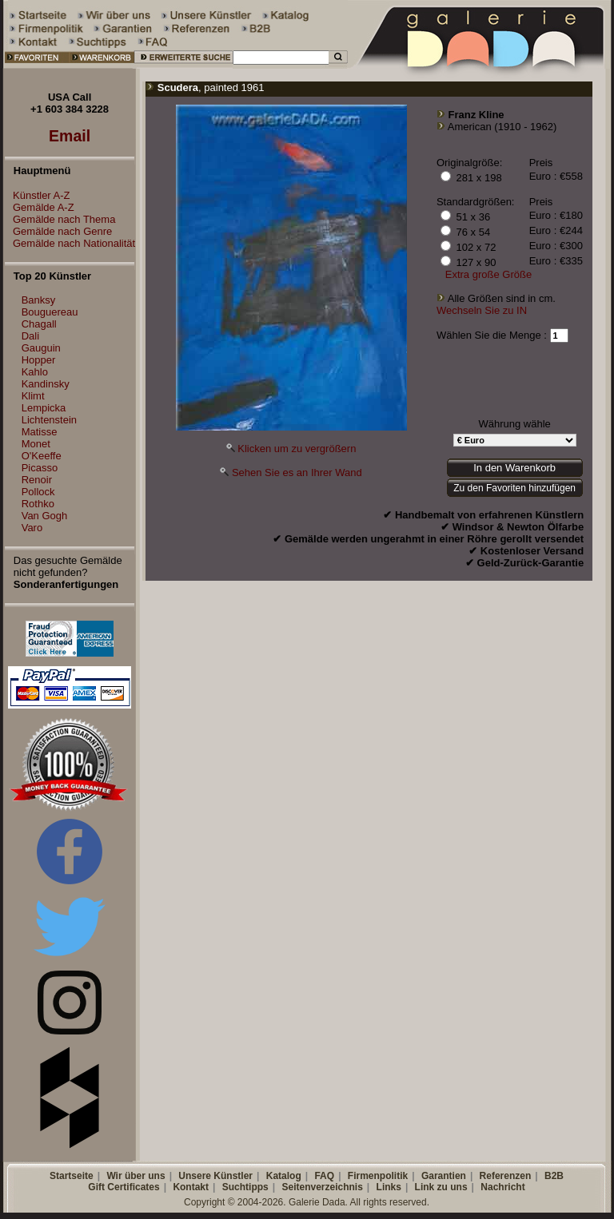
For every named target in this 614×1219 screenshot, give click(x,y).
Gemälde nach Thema (60, 219)
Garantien (443, 1175)
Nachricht (502, 1187)
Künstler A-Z (37, 195)
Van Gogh (45, 516)
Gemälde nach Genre (58, 231)
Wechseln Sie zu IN (482, 310)
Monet (36, 444)
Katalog (283, 1175)
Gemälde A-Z (39, 207)
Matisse (40, 432)
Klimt (33, 396)
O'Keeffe (42, 456)
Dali (30, 336)
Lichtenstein (49, 420)
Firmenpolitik (378, 1175)
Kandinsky (46, 384)
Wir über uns (135, 1175)
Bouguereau (50, 312)
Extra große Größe (488, 274)
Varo (32, 528)
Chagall (39, 324)
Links (389, 1187)
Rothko (38, 504)
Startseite (72, 1175)
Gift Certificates (123, 1187)
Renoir (37, 480)
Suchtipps (245, 1187)
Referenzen (506, 1175)
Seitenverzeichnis (321, 1187)
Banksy (39, 300)
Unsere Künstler (215, 1175)
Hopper (39, 360)
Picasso (40, 468)
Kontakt (191, 1187)
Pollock (38, 492)
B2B (554, 1175)
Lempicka (44, 408)
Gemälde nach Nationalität (70, 243)
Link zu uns (441, 1187)
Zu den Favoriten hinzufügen (514, 488)
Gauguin (41, 348)
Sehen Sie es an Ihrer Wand (297, 472)
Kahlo (35, 372)
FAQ (324, 1175)
